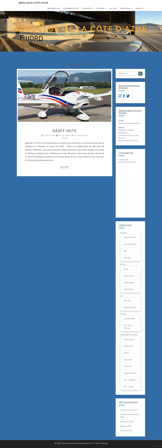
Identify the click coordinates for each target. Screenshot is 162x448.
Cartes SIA (128, 366)
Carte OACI (128, 359)
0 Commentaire (81, 135)
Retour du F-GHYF (127, 421)
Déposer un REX (130, 237)
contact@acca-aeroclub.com (129, 123)
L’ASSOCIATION (86, 8)
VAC (121, 296)
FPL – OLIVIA (128, 387)
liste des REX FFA (130, 244)
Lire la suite (65, 167)
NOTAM (123, 314)
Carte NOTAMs (129, 319)
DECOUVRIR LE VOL (54, 8)
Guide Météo (128, 289)
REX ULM (127, 258)
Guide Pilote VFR (130, 373)
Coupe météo (129, 282)
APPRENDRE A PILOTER (70, 8)
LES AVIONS (100, 8)
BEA (125, 251)
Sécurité (123, 233)
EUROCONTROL (130, 307)
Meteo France (129, 276)
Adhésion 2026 (125, 426)
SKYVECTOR (128, 346)
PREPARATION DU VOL (129, 335)
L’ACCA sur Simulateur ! (129, 410)
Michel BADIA (64, 135)
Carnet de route (126, 430)
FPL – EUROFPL (130, 380)
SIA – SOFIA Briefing (128, 326)
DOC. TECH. (113, 8)
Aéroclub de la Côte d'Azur (33, 2)
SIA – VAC (127, 300)
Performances (129, 339)
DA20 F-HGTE (65, 131)
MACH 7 (127, 353)
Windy (126, 269)
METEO (123, 264)
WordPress (88, 443)
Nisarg (104, 443)
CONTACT (138, 8)
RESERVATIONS (125, 8)
